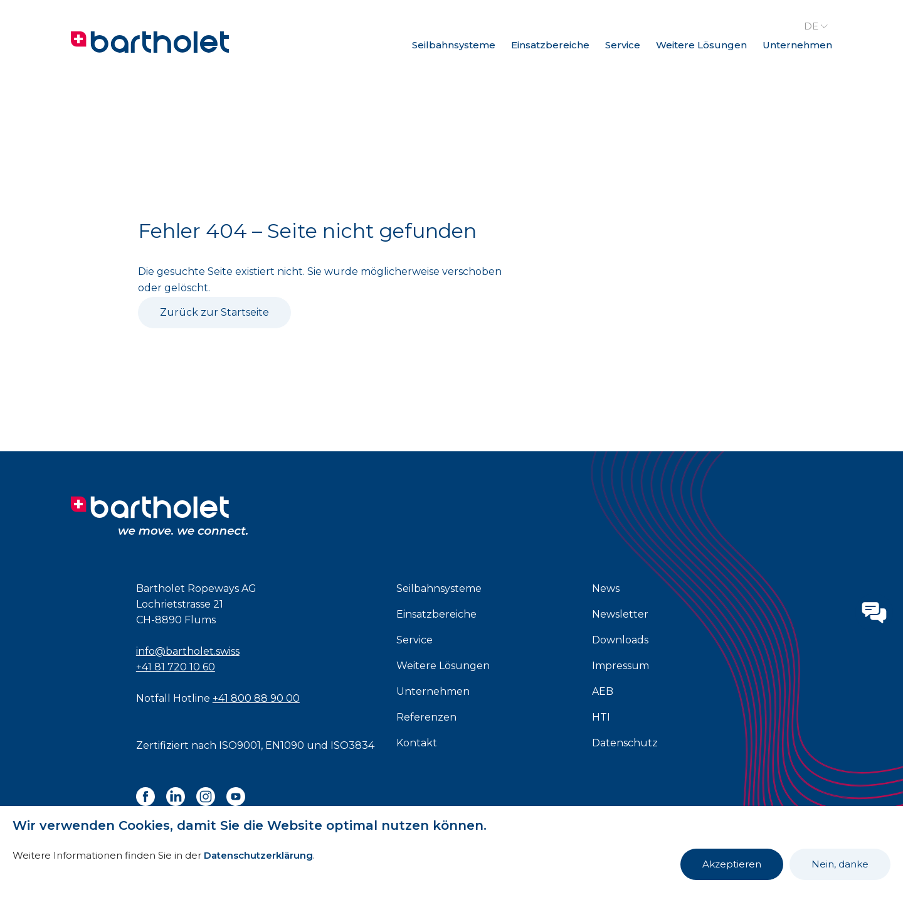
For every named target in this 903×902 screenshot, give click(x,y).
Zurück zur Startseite (214, 312)
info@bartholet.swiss (188, 651)
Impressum (620, 666)
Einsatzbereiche (550, 45)
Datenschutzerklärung (258, 855)
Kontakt (416, 743)
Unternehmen (797, 45)
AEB (602, 691)
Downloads (620, 640)
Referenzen (426, 717)
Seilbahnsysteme (453, 45)
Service (622, 45)
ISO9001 (240, 745)
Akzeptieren (731, 864)
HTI (601, 717)
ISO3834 (352, 745)
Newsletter (620, 614)
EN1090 (284, 745)
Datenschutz (625, 743)
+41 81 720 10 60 (175, 667)
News (606, 588)
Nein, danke (840, 864)
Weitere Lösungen (701, 45)
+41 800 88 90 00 (256, 698)
